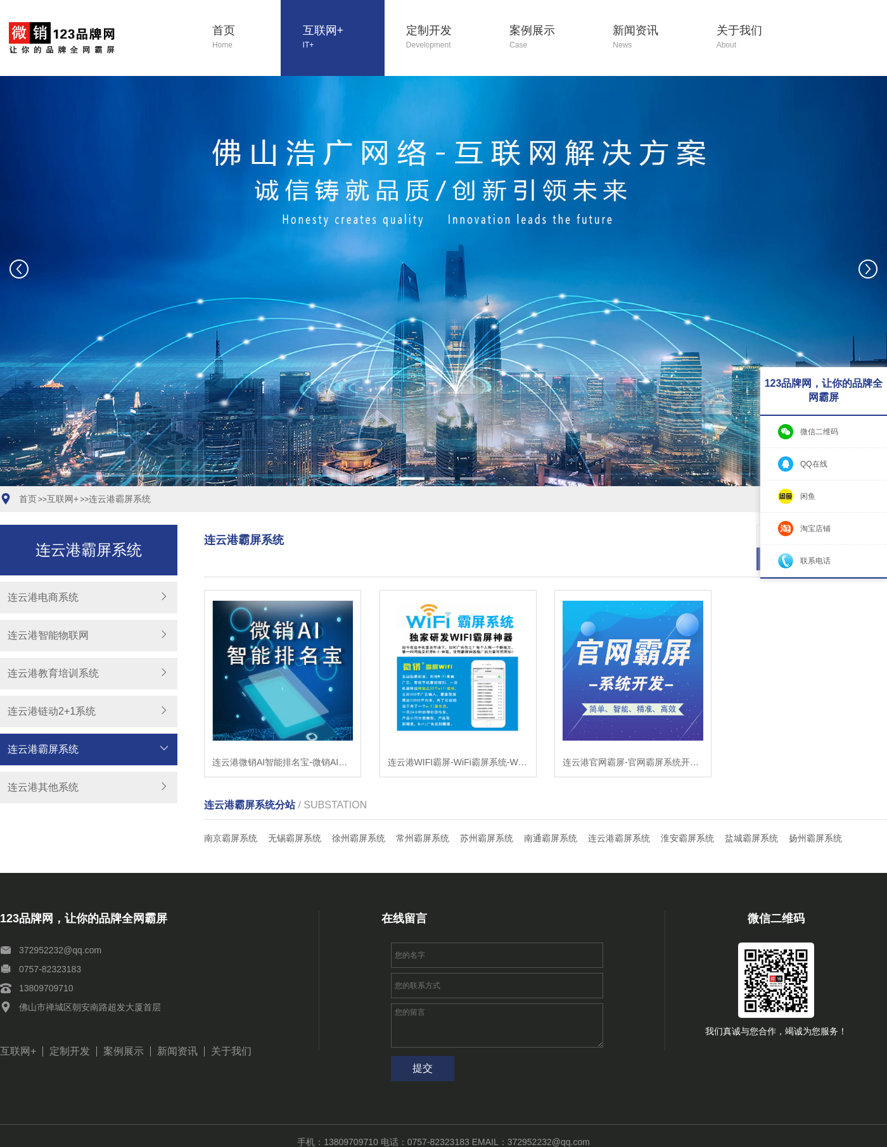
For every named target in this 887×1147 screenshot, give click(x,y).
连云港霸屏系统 (120, 499)
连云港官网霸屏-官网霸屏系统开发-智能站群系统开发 (633, 739)
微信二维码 (819, 431)
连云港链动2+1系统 (52, 711)
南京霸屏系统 (230, 815)
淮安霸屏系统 (687, 815)
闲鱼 (807, 496)
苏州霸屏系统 (486, 815)
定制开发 (447, 38)
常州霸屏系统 (422, 815)
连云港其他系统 (43, 787)
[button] (411, 478)
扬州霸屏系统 (815, 815)
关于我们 (757, 38)
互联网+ (344, 38)
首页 (246, 38)
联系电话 (815, 560)
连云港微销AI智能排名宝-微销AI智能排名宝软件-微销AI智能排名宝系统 (282, 739)
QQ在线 (813, 464)
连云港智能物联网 (48, 635)
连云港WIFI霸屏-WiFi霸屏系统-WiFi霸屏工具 (458, 739)
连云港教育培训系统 (53, 673)
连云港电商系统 (43, 597)
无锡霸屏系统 (294, 815)
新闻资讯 (653, 38)
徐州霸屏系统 (358, 815)
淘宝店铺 (815, 528)
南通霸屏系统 (550, 815)
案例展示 (550, 38)
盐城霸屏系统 (751, 815)
